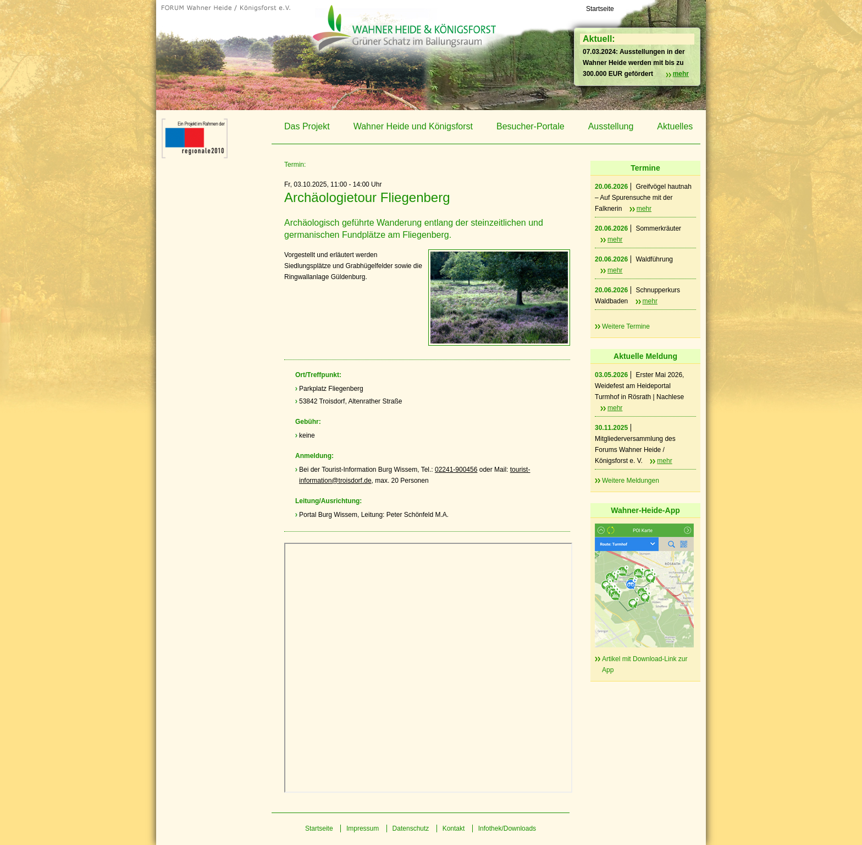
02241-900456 (456, 469)
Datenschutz (411, 828)
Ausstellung (611, 126)
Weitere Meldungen (630, 480)
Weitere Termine (626, 326)
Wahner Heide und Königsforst (413, 126)
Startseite (600, 9)
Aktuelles (675, 126)
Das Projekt (307, 126)
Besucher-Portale (530, 126)
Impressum (362, 828)
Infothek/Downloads (507, 828)
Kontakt (454, 828)
